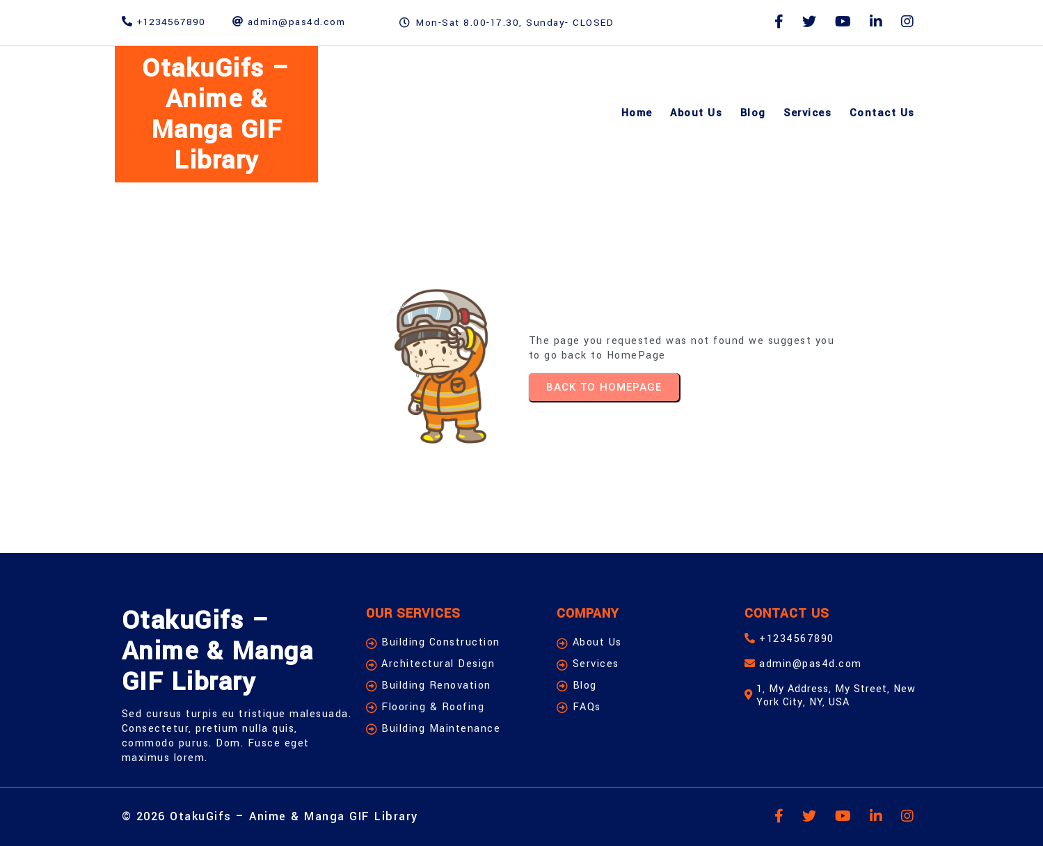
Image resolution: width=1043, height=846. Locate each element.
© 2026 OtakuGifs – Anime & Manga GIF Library (270, 816)
